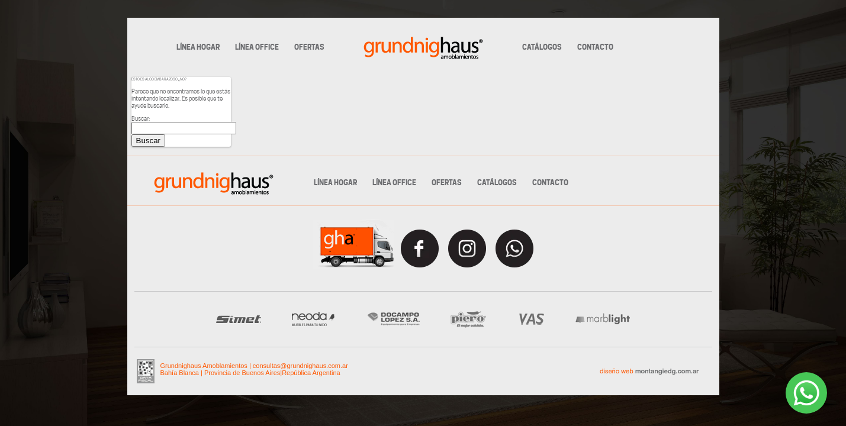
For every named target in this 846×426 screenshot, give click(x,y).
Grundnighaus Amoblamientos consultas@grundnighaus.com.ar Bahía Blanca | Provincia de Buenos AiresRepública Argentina (254, 369)
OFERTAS (309, 47)
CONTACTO (595, 47)
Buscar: (140, 118)
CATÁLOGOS (542, 47)
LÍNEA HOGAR (198, 47)
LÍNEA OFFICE (257, 47)
